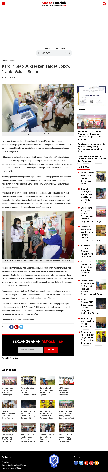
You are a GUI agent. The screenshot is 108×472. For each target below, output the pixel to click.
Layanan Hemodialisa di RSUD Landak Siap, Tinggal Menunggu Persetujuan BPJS (8, 418)
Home (4, 61)
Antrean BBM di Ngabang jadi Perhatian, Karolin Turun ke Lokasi (28, 439)
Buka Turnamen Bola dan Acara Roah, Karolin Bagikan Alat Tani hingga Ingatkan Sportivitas (66, 417)
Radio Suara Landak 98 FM (22, 320)
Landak (12, 61)
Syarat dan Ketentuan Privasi (14, 465)
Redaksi (5, 462)
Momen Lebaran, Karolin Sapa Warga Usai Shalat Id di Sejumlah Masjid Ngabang (47, 440)
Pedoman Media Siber (11, 468)
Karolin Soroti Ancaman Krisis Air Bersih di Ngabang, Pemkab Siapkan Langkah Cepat (47, 393)
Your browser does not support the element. (54, 53)
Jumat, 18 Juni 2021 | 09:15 (10, 77)
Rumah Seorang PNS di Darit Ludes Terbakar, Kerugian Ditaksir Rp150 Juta (28, 415)
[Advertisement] (54, 27)
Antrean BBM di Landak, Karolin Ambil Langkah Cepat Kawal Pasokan (65, 439)
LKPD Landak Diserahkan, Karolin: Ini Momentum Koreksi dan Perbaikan (64, 393)
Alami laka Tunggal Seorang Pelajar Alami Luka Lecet (87, 251)
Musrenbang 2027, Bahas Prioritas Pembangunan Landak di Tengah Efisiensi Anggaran (9, 394)
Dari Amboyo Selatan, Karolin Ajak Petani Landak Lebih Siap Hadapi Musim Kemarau (9, 440)
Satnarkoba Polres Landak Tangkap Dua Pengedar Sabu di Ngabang (46, 415)
